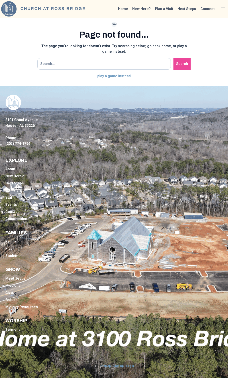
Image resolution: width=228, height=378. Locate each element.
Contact (12, 212)
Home (123, 9)
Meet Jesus (15, 278)
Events (11, 204)
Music (10, 344)
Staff (9, 197)
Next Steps (186, 9)
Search (182, 64)
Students (12, 256)
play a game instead (114, 76)
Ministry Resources (21, 307)
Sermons (12, 329)
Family (10, 241)
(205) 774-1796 (17, 143)
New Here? (141, 9)
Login (130, 366)
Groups (11, 300)
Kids (8, 249)
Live (8, 337)
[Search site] (104, 64)
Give (9, 293)
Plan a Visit (164, 9)
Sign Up (118, 366)
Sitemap (105, 366)
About (10, 169)
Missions (12, 285)
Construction (16, 219)
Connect (207, 9)
